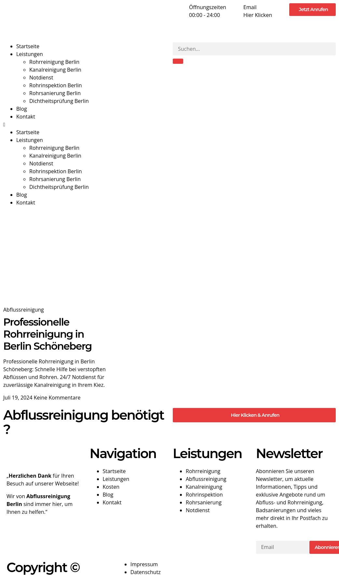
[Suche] (178, 61)
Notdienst (41, 77)
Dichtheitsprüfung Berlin (59, 101)
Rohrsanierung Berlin (55, 93)
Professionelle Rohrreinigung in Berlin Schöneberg (47, 334)
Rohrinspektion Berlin (55, 85)
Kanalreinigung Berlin (55, 69)
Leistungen (29, 54)
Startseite (27, 46)
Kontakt (25, 116)
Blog (21, 108)
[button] (84, 124)
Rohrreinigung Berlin (54, 61)
